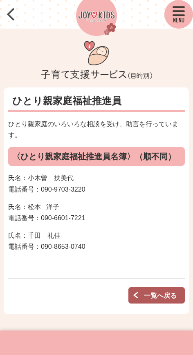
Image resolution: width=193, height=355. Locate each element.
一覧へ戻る (160, 295)
